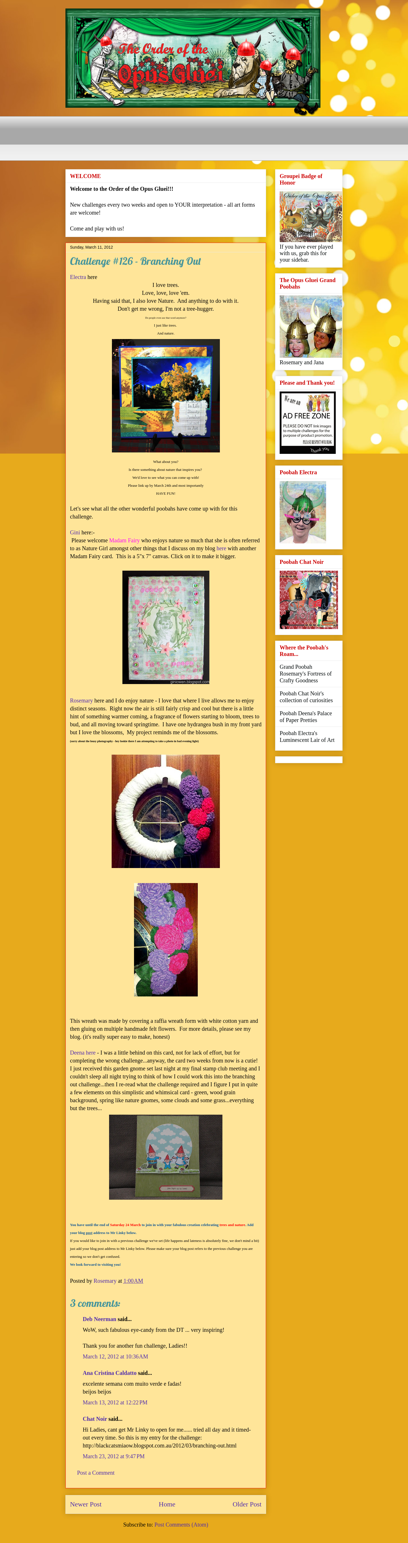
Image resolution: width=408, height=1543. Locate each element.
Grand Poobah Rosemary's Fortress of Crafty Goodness (306, 673)
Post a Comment (95, 1473)
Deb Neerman (99, 1319)
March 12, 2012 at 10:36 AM (115, 1356)
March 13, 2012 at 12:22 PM (115, 1402)
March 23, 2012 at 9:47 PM (114, 1456)
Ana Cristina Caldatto (110, 1373)
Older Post (247, 1504)
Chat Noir (95, 1419)
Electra (78, 277)
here (221, 548)
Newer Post (85, 1504)
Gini (75, 532)
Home (167, 1504)
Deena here (83, 1052)
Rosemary (81, 700)
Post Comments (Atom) (181, 1524)
